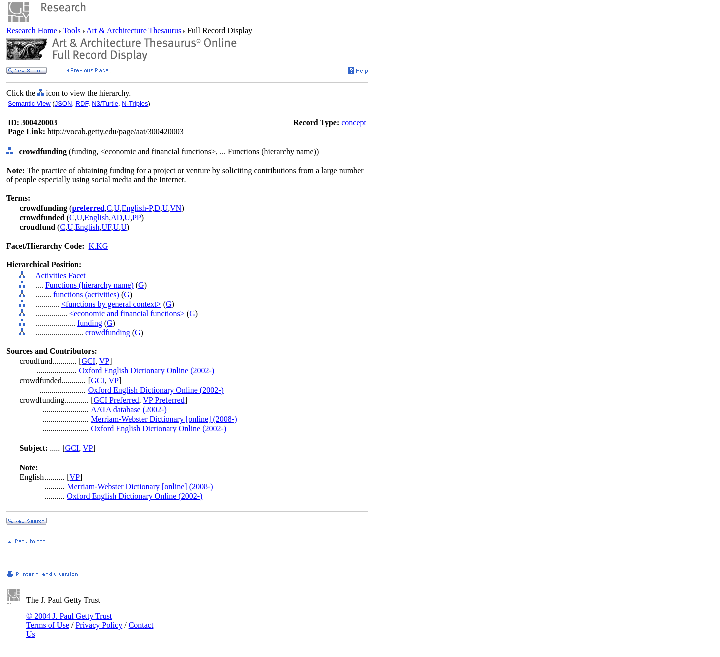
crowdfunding (108, 332)
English (96, 217)
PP (137, 217)
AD (116, 217)
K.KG (98, 246)
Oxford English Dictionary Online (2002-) (146, 370)
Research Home (33, 30)
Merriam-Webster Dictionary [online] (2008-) (164, 419)
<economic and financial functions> (127, 313)
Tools (72, 30)
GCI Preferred (116, 400)
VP (105, 361)
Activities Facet (61, 275)
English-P (137, 208)
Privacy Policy (99, 625)
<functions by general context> (112, 304)
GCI (89, 361)
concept (354, 122)
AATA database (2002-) (129, 409)
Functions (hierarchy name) (90, 285)
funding (90, 323)
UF (107, 227)
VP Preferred (163, 400)
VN (176, 208)
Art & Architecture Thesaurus (134, 30)
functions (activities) (87, 294)
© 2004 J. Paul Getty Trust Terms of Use (69, 620)
